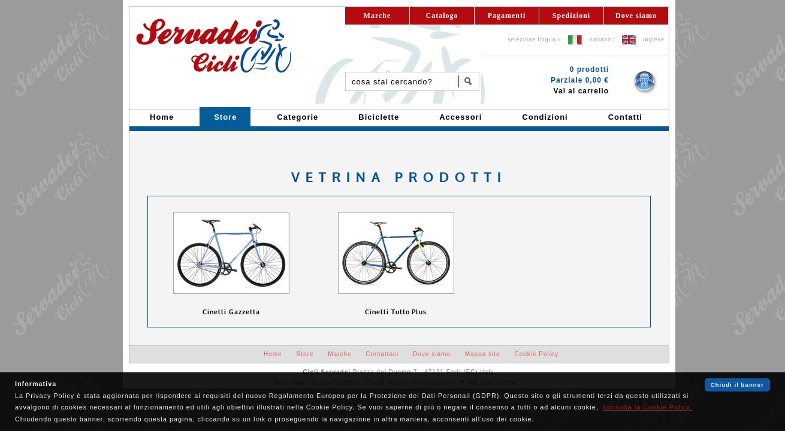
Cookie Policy (536, 354)
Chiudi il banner (737, 384)
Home (273, 354)
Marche (377, 15)
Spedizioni (571, 15)
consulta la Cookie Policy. (647, 407)
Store (304, 354)
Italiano (600, 40)
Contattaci (382, 354)
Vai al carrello (581, 91)
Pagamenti (507, 15)
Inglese (654, 40)
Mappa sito (482, 354)
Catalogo (442, 15)
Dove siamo (636, 15)
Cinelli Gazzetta (231, 312)
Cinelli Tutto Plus (396, 312)
